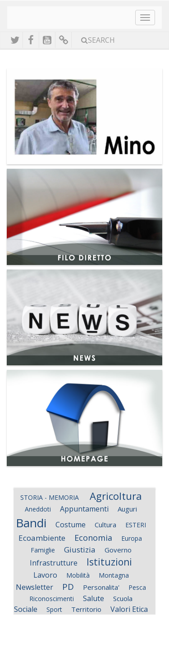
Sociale (25, 609)
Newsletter (34, 587)
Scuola (122, 598)
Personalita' (101, 587)
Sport (54, 609)
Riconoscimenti (51, 598)
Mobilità (78, 575)
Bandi (31, 523)
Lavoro (45, 575)
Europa (132, 538)
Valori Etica (129, 609)
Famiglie (43, 550)
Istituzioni (109, 562)
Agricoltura (116, 496)
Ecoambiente (41, 538)
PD (68, 587)
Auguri (127, 508)
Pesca (137, 587)
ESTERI (135, 525)
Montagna (114, 575)
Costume (70, 525)
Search (98, 40)
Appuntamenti (84, 509)
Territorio (86, 609)
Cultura (105, 524)
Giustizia (80, 549)
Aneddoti (38, 509)
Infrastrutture (54, 563)
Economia (93, 537)
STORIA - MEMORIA (50, 497)
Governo (118, 549)
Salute (93, 598)
